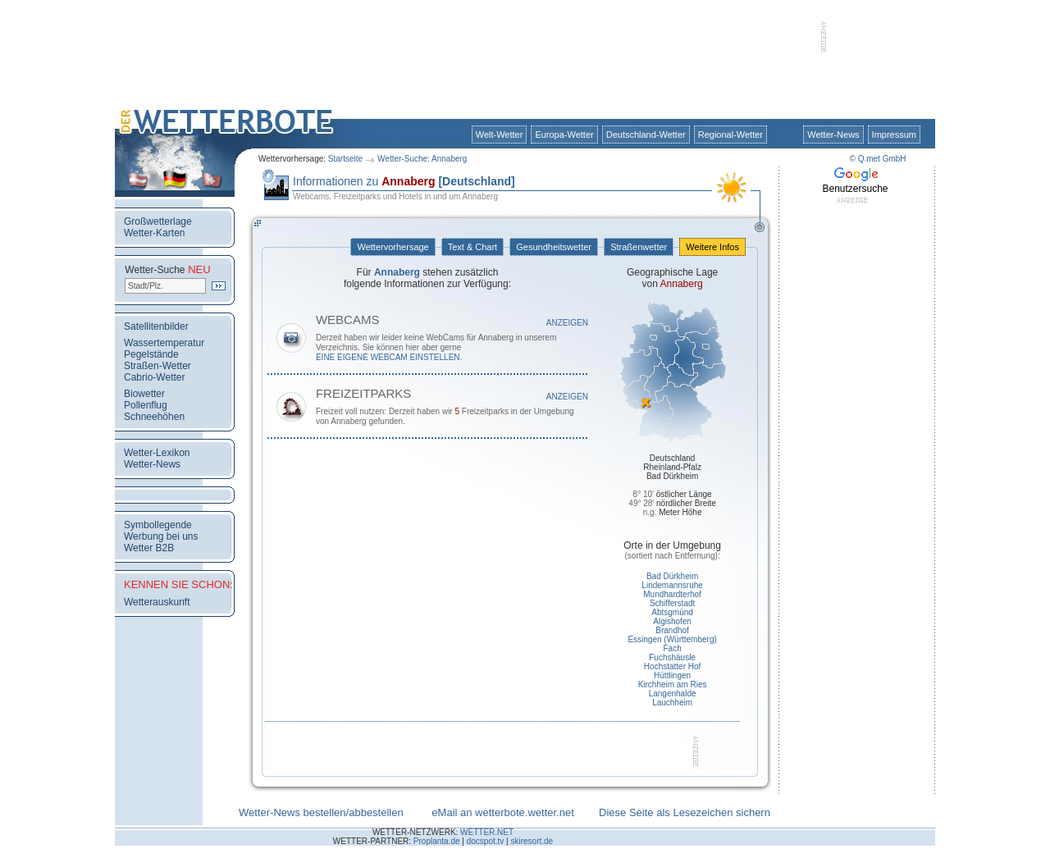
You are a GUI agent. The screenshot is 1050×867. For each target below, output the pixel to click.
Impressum (894, 134)
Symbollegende (158, 525)
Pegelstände (151, 354)
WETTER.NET (487, 832)
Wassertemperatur (164, 343)
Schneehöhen (154, 416)
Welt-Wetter (499, 134)
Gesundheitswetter (554, 247)
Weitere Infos (712, 247)
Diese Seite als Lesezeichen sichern (684, 812)
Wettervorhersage (392, 247)
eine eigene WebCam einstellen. (389, 357)
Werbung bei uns (161, 536)
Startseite (345, 158)
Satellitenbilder (156, 326)
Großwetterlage (158, 221)
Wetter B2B (149, 548)
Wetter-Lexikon (156, 453)
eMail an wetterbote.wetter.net (502, 812)
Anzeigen (567, 322)
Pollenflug (145, 405)
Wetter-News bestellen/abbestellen (321, 812)
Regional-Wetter (730, 134)
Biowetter (144, 393)
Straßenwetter (638, 247)
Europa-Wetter (564, 134)
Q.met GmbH (882, 158)
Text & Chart (472, 247)
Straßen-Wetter (157, 366)
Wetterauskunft (156, 602)
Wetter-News (833, 134)
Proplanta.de (436, 841)
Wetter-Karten (154, 233)
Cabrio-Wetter (154, 377)
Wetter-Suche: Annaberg (422, 158)
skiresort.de (531, 841)
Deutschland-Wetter (646, 134)
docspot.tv (485, 841)
